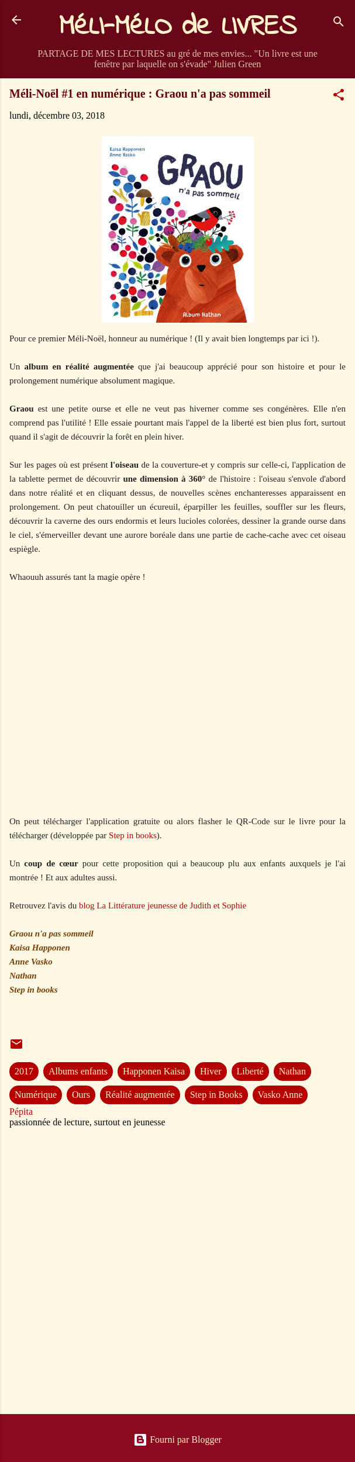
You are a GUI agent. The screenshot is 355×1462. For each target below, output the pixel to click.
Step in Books (216, 1095)
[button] (339, 97)
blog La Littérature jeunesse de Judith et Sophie (162, 905)
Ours (81, 1095)
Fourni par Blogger (177, 1439)
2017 (24, 1071)
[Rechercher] (339, 24)
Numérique (36, 1095)
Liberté (250, 1071)
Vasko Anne (280, 1095)
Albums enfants (78, 1071)
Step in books (133, 835)
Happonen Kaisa (154, 1071)
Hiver (210, 1071)
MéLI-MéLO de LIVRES (178, 26)
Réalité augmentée (140, 1095)
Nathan (292, 1071)
